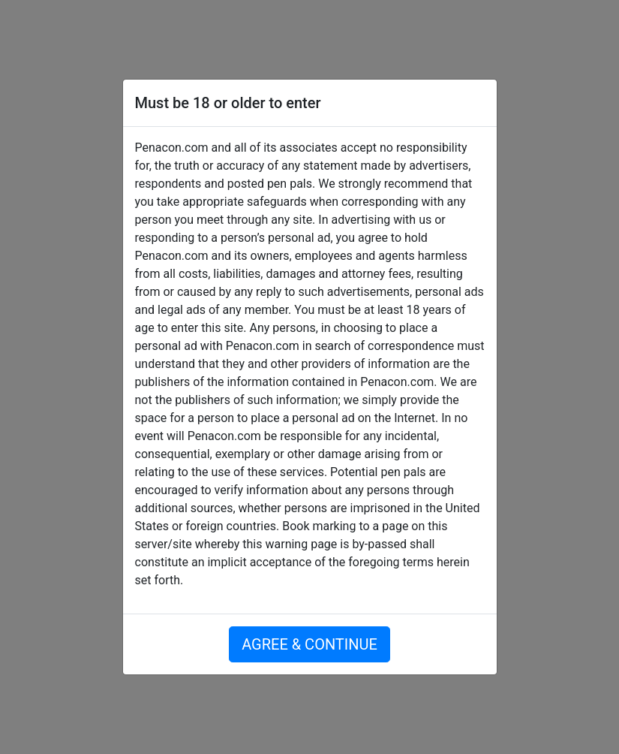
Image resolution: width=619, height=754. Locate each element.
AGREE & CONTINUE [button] (309, 644)
